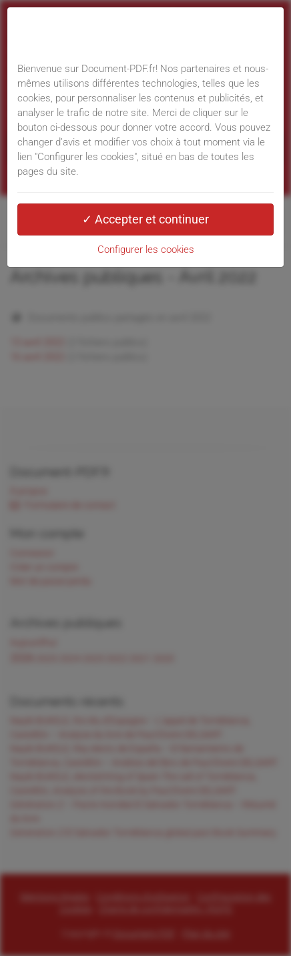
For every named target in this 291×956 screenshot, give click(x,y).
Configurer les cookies (145, 250)
